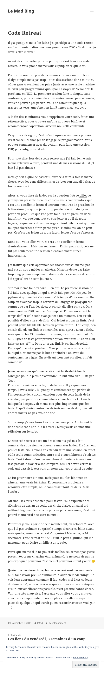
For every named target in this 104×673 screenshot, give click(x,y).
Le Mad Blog (21, 11)
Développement (57, 623)
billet (83, 195)
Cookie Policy (80, 657)
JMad (40, 623)
